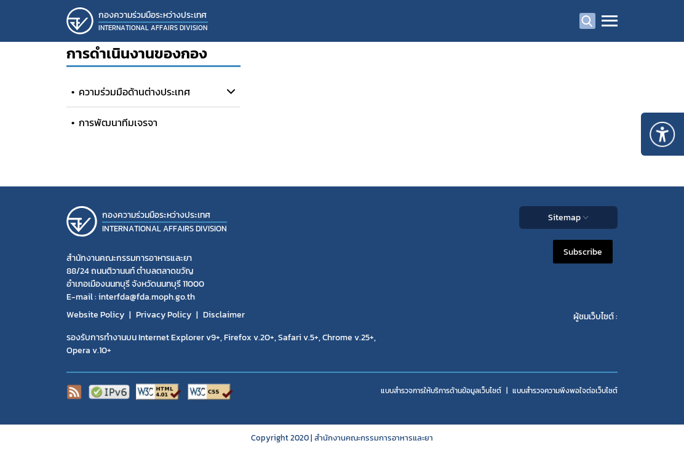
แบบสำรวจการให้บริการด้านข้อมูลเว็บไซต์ (441, 390)
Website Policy (95, 314)
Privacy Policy (163, 314)
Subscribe (582, 251)
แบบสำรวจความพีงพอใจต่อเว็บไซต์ (565, 390)
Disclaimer (224, 314)
